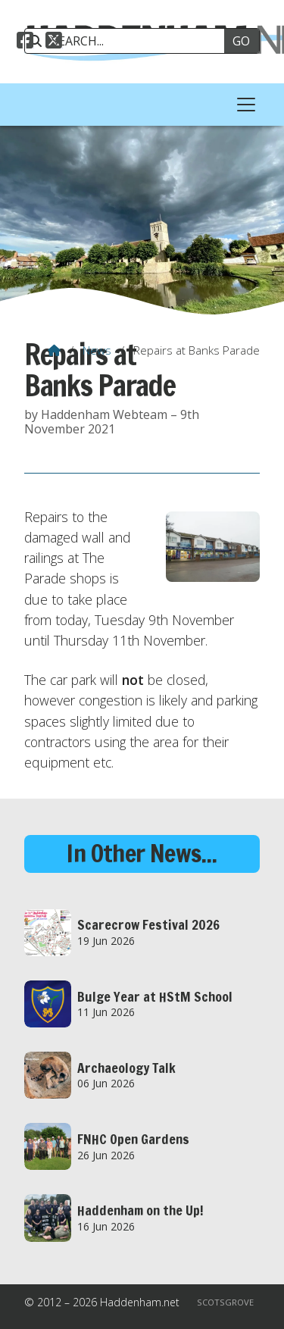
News (97, 350)
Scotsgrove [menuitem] (225, 1302)
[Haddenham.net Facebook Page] (25, 42)
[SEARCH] (129, 41)
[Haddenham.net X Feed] (53, 42)
